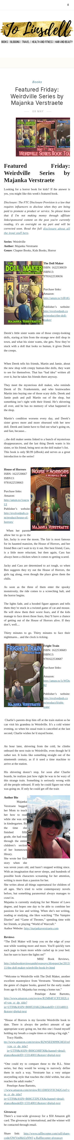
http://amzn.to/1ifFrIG (56, 298)
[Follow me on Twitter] (21, 5)
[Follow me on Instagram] (38, 5)
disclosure (49, 228)
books (37, 82)
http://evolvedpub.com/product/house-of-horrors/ (16, 517)
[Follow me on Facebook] (27, 5)
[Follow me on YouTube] (44, 5)
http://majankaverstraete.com (41, 928)
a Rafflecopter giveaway (48, 1137)
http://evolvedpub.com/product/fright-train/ (55, 703)
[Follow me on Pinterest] (32, 5)
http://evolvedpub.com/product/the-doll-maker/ (55, 315)
